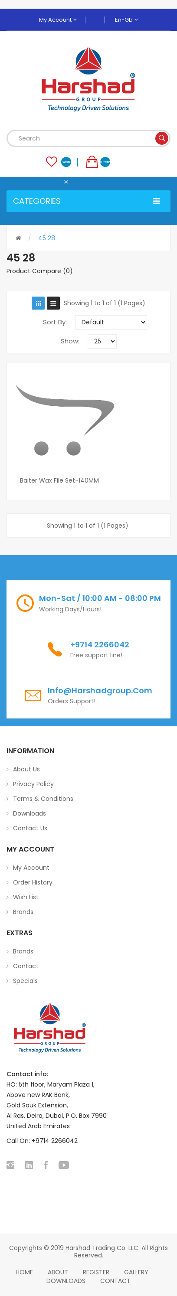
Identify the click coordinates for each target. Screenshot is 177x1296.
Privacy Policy (33, 784)
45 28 (46, 238)
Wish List (26, 897)
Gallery (136, 1272)
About (58, 1272)
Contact (26, 966)
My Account (58, 20)
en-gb (126, 20)
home (24, 1272)
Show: (70, 341)
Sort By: (55, 321)
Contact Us (30, 828)
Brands (23, 912)
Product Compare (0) (40, 271)
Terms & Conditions (43, 798)
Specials (25, 980)
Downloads (29, 813)
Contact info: (27, 1074)
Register (96, 1272)
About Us (26, 769)
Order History (32, 882)
